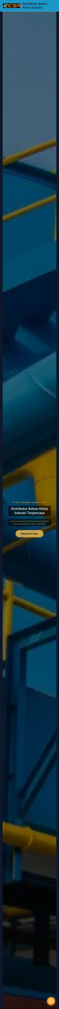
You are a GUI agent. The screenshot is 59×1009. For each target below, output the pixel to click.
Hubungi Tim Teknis (29, 538)
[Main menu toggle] (53, 5)
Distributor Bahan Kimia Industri (35, 5)
